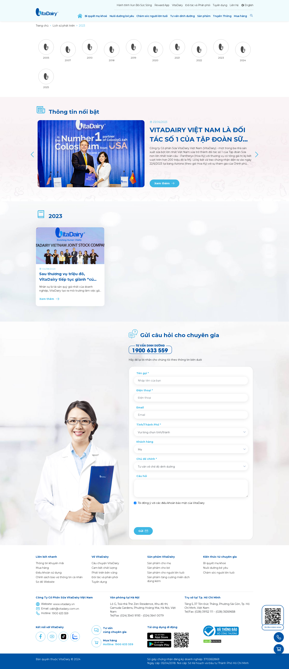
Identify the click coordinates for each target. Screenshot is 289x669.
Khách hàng (144, 441)
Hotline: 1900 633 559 (118, 644)
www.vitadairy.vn (64, 604)
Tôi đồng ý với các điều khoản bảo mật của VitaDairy (171, 503)
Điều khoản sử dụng (49, 572)
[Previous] (32, 154)
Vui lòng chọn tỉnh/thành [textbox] (154, 432)
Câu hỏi (141, 476)
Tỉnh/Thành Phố (147, 424)
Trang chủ (42, 25)
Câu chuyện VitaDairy (105, 563)
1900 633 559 (60, 613)
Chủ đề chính (145, 459)
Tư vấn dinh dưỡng (182, 16)
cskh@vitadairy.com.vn (64, 608)
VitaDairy (177, 5)
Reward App (161, 5)
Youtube (52, 636)
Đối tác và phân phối (105, 577)
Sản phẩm (203, 16)
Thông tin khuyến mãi (50, 563)
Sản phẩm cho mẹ (159, 563)
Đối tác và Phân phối (197, 5)
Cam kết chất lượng (104, 567)
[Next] (257, 154)
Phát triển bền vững (104, 572)
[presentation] (162, 516)
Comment (96, 630)
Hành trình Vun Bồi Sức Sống (134, 5)
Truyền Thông (222, 16)
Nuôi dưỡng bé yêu (122, 16)
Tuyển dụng (220, 5)
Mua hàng (240, 16)
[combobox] (191, 432)
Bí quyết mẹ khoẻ (96, 16)
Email (140, 407)
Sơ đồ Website (45, 581)
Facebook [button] (40, 636)
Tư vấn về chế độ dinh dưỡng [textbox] (156, 466)
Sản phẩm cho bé (158, 567)
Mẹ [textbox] (140, 449)
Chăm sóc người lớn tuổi (152, 16)
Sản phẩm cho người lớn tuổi (165, 572)
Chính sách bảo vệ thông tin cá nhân (59, 577)
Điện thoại (143, 390)
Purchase (96, 642)
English (249, 5)
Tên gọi (141, 373)
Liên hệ (234, 5)
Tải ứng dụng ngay (272, 627)
